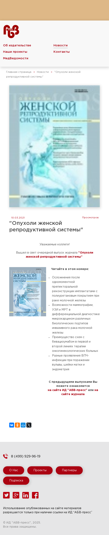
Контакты (61, 51)
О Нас (13, 470)
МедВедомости (15, 58)
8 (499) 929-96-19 (25, 456)
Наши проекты (15, 51)
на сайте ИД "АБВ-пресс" (67, 390)
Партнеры (69, 470)
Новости (60, 45)
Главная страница (18, 72)
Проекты (40, 470)
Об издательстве (17, 45)
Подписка (16, 480)
